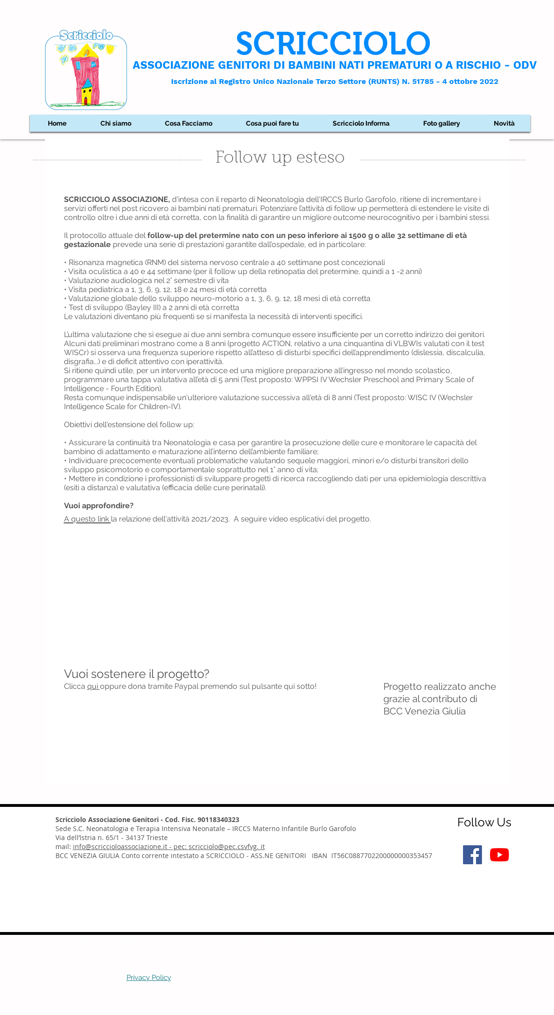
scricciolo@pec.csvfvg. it (227, 846)
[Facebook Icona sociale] (472, 854)
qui (93, 686)
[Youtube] (499, 854)
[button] (116, 123)
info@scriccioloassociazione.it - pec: (131, 846)
